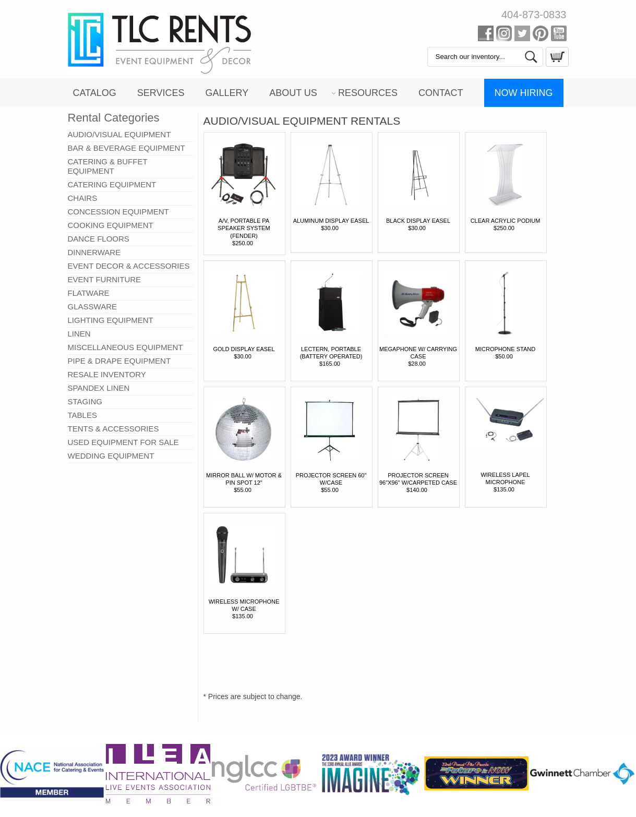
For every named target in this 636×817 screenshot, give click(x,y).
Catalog (94, 93)
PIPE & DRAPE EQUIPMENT (119, 360)
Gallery (226, 93)
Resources (368, 93)
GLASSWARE (92, 306)
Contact (440, 93)
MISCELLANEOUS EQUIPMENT (125, 347)
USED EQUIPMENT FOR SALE (123, 442)
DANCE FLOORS (98, 238)
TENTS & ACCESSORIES (113, 428)
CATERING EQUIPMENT (112, 184)
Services (161, 93)
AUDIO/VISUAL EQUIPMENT (119, 134)
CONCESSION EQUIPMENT (118, 211)
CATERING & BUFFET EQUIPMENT (108, 166)
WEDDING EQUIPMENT (111, 455)
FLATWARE (89, 293)
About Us (293, 93)
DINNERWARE (94, 252)
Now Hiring (524, 93)
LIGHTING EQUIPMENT (110, 320)
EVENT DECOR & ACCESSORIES (129, 265)
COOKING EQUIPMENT (110, 225)
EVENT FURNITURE (104, 279)
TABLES (82, 415)
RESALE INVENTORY (107, 374)
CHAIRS (83, 198)
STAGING (85, 401)
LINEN (79, 333)
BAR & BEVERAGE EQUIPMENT (126, 147)
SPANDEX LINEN (99, 387)
